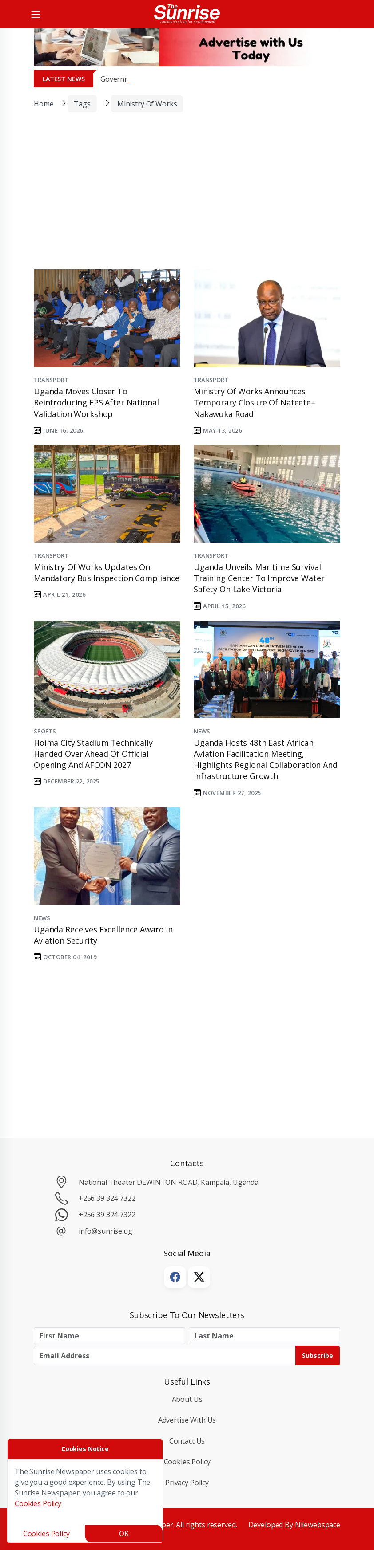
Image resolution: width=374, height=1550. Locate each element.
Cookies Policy (187, 1462)
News (202, 731)
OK (124, 1533)
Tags (82, 104)
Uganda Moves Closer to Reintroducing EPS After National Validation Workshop (96, 402)
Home (43, 104)
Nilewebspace (317, 1525)
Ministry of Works (147, 104)
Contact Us (187, 1441)
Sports (45, 731)
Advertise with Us (187, 1420)
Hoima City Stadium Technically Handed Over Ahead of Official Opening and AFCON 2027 (93, 753)
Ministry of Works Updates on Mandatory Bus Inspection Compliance (106, 572)
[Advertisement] (180, 196)
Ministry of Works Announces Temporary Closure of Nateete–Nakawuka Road (254, 402)
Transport (51, 380)
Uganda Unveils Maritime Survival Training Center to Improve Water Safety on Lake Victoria (259, 578)
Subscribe (317, 1355)
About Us (187, 1399)
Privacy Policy (187, 1482)
